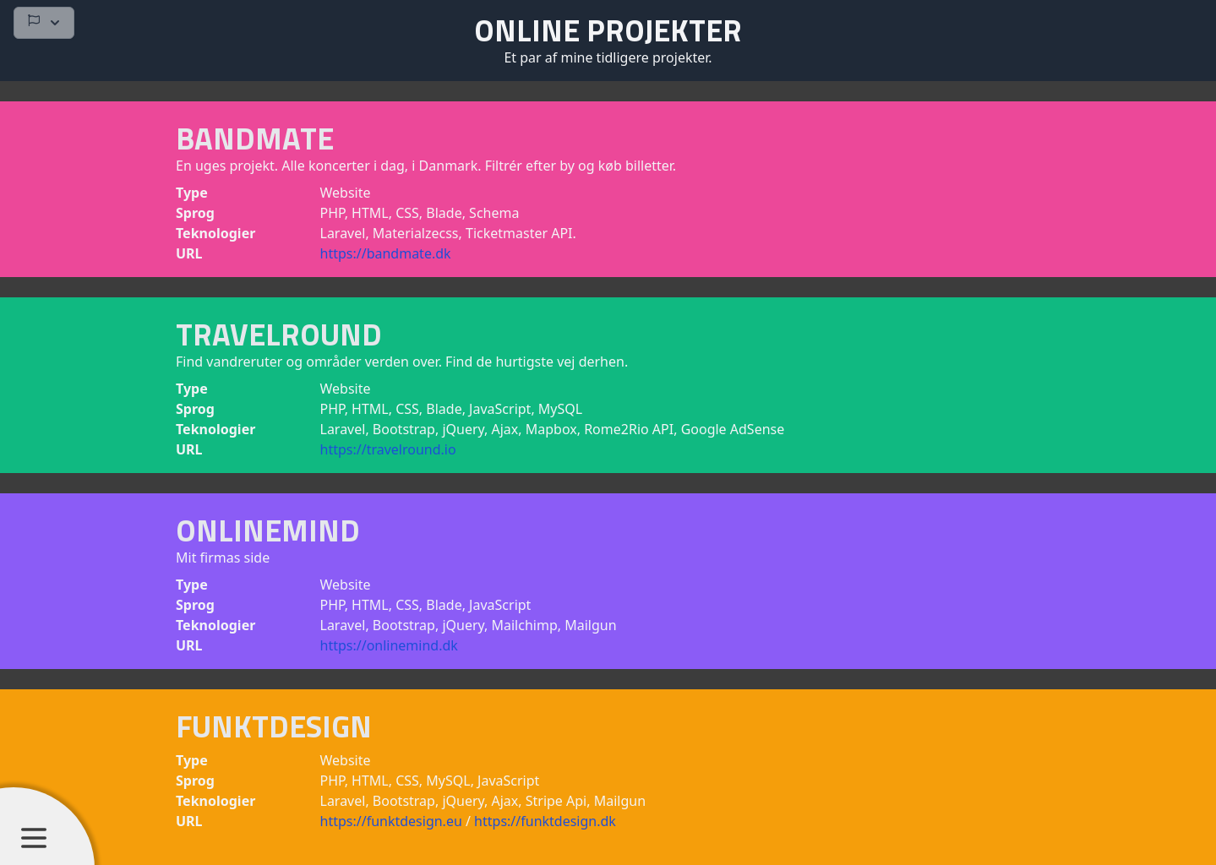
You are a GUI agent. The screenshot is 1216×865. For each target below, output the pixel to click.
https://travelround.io (388, 449)
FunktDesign (274, 726)
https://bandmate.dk (385, 253)
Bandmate (255, 138)
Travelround (279, 334)
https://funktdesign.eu (393, 821)
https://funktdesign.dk (545, 821)
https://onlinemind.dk (389, 645)
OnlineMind (268, 530)
